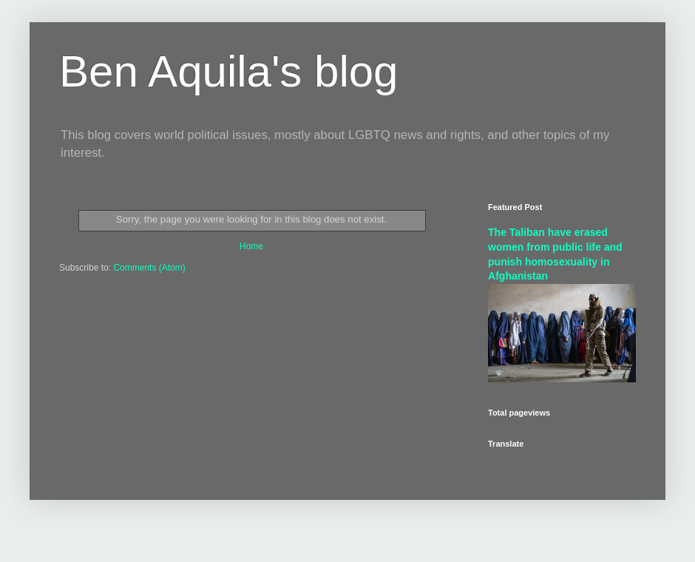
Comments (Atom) (149, 268)
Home (251, 246)
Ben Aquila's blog (228, 71)
